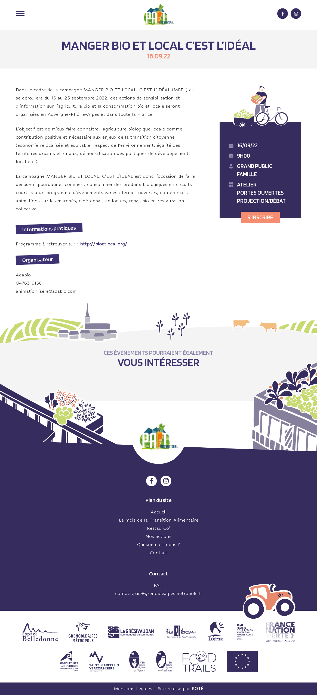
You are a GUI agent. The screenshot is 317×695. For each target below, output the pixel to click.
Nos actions (158, 536)
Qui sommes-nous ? (158, 544)
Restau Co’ (158, 528)
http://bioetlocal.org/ (103, 244)
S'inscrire (260, 217)
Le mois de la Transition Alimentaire (158, 520)
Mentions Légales (133, 688)
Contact (158, 552)
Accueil (159, 512)
